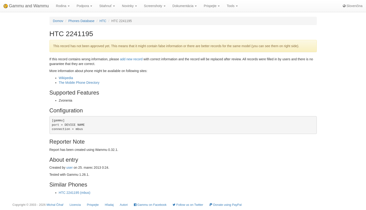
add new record (131, 59)
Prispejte (93, 204)
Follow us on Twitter (188, 204)
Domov (58, 21)
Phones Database (81, 21)
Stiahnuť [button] (107, 6)
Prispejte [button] (212, 6)
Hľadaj (109, 204)
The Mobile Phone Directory (79, 82)
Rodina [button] (62, 6)
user (69, 167)
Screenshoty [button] (155, 6)
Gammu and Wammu (26, 6)
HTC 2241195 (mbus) (75, 193)
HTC (103, 21)
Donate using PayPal (225, 204)
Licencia (75, 204)
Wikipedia (66, 78)
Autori (124, 204)
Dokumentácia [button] (185, 6)
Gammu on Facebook (150, 204)
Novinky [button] (129, 6)
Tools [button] (232, 6)
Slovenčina (352, 6)
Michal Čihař (54, 204)
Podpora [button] (84, 6)
